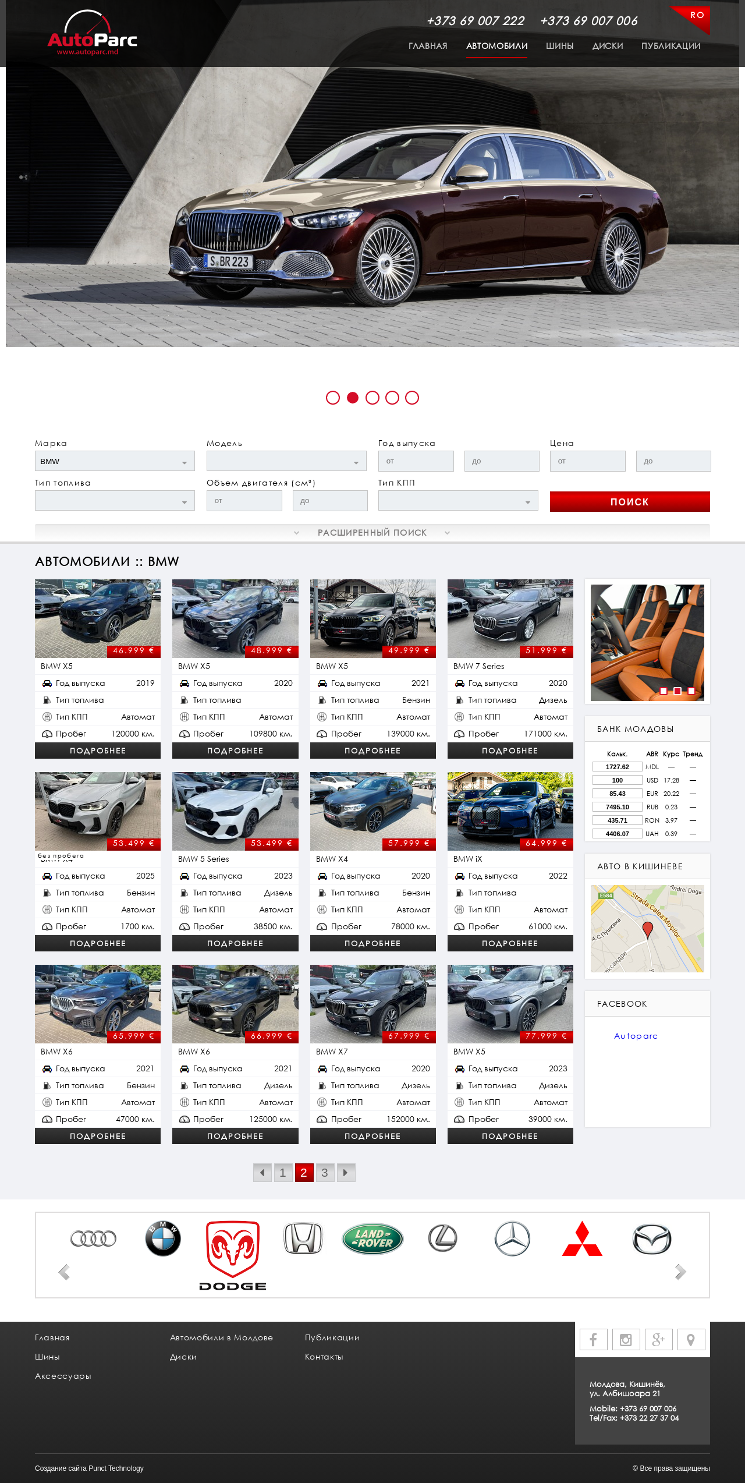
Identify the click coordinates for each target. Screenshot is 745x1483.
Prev (64, 1272)
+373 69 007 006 (588, 20)
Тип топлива (63, 482)
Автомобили (497, 46)
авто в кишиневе (640, 866)
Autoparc (636, 1035)
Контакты (324, 1356)
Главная (428, 46)
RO (697, 15)
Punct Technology (116, 1468)
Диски (608, 46)
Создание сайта (61, 1468)
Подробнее (98, 750)
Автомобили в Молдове (222, 1337)
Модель (225, 443)
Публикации (671, 46)
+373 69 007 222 (475, 20)
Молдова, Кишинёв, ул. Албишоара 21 (627, 1388)
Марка (51, 443)
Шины (560, 46)
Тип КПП (397, 482)
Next (681, 1272)
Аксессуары (63, 1376)
